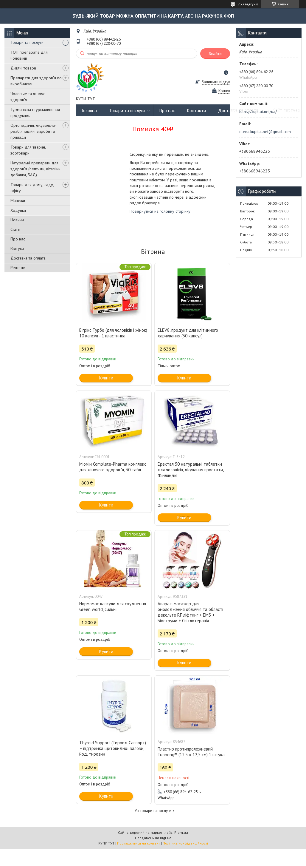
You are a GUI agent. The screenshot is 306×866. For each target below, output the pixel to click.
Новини (17, 220)
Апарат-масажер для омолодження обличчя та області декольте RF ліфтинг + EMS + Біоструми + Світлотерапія (190, 612)
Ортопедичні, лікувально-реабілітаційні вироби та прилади (33, 131)
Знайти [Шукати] (215, 53)
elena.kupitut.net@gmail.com (265, 131)
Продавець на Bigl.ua (153, 838)
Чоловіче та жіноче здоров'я (28, 96)
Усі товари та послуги (153, 811)
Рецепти (17, 267)
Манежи (17, 200)
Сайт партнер (286, 110)
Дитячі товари (23, 68)
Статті (15, 229)
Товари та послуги (27, 42)
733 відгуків (248, 4)
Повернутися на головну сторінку (160, 211)
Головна (89, 110)
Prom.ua (181, 832)
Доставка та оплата (28, 258)
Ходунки (18, 210)
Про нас (17, 239)
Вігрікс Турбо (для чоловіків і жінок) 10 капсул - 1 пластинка (113, 333)
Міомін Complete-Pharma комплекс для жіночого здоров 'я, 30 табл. (112, 467)
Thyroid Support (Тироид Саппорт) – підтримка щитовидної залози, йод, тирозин (112, 748)
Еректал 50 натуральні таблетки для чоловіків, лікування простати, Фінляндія (190, 469)
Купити (106, 378)
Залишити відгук (216, 81)
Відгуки (17, 248)
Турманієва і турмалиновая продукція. (35, 112)
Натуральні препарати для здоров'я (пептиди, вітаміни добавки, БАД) (35, 168)
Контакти (196, 110)
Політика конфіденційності (185, 843)
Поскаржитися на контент (138, 843)
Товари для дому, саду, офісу (32, 187)
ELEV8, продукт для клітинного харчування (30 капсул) (188, 333)
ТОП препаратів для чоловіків (29, 55)
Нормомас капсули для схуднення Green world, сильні (112, 606)
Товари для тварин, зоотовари (28, 150)
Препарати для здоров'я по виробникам (36, 81)
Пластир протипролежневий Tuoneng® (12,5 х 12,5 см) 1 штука (191, 751)
